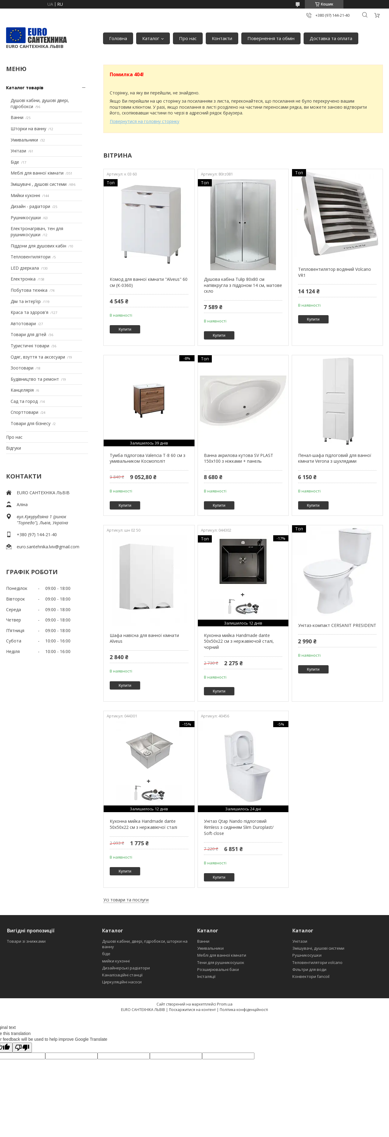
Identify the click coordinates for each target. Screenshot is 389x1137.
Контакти (222, 38)
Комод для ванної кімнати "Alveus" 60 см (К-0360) (149, 282)
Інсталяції (206, 976)
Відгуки (13, 448)
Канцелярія (22, 390)
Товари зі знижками (26, 941)
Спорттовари (24, 412)
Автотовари (23, 323)
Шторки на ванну (28, 128)
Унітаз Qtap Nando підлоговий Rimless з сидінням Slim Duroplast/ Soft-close (239, 827)
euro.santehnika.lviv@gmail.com (48, 547)
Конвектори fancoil (310, 976)
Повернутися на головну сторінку (144, 121)
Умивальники (24, 140)
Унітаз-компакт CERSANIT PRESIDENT (337, 625)
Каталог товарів (24, 87)
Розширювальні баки (218, 969)
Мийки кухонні (25, 195)
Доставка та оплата (331, 38)
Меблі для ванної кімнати (37, 173)
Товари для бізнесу (30, 423)
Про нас (188, 38)
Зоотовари (22, 368)
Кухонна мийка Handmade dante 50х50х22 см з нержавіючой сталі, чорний (239, 641)
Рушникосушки (26, 217)
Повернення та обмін (270, 38)
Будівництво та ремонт (35, 379)
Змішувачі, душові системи (318, 948)
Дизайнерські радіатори (126, 968)
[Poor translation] (22, 1048)
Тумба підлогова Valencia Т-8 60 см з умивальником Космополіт (147, 458)
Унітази (18, 151)
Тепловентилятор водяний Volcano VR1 (334, 272)
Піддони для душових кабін (38, 246)
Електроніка (23, 279)
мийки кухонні (116, 961)
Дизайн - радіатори (30, 206)
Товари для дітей (28, 334)
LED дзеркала (25, 268)
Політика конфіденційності (244, 1009)
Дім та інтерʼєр (26, 301)
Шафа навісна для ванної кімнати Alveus (144, 638)
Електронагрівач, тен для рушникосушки (37, 231)
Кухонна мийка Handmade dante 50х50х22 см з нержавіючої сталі (143, 824)
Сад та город (24, 401)
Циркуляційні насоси (122, 982)
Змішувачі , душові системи (39, 184)
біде (106, 953)
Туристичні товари (30, 346)
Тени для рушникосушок (220, 962)
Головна (118, 38)
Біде (15, 162)
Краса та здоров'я (29, 312)
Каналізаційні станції (122, 975)
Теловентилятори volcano (317, 962)
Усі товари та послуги (126, 900)
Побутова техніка (29, 290)
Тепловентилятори (30, 257)
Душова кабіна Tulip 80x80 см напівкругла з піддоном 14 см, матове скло (243, 285)
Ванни (17, 117)
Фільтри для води (309, 969)
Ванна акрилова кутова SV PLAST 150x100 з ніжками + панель (238, 458)
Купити (125, 329)
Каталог (150, 38)
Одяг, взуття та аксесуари (38, 357)
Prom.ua (224, 1004)
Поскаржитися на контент (192, 1009)
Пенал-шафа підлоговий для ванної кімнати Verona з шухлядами (334, 458)
